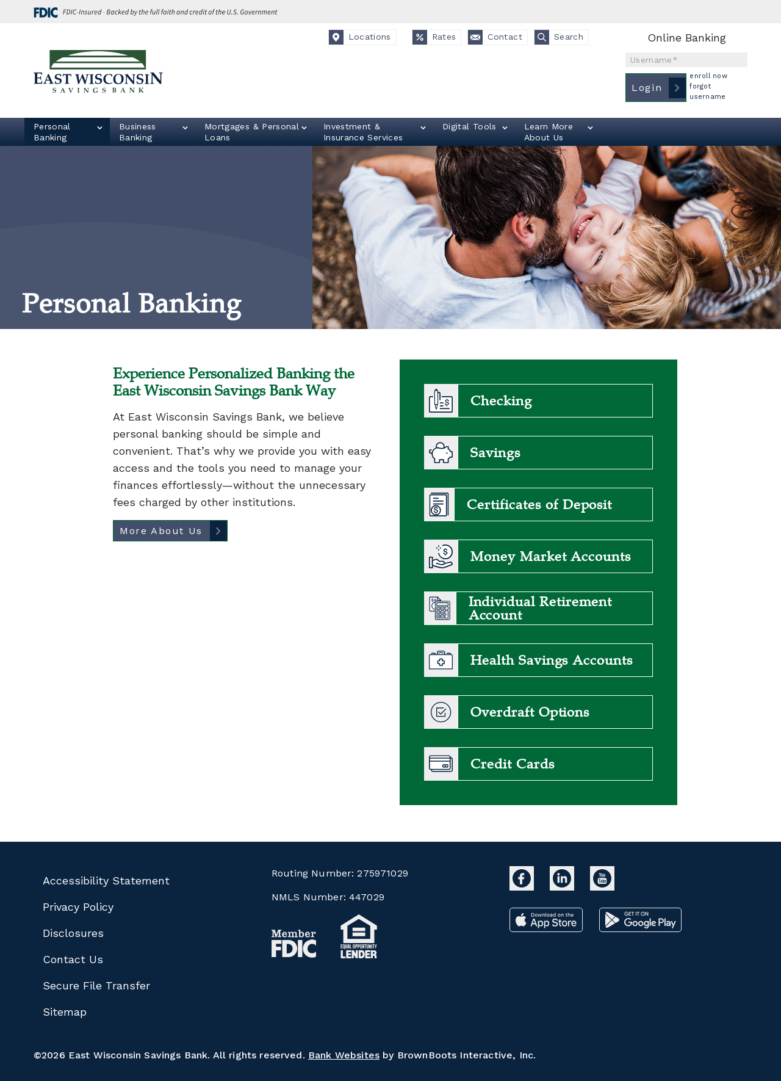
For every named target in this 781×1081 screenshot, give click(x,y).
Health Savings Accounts (551, 660)
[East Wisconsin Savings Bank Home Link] (99, 74)
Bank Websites (344, 1055)
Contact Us (73, 959)
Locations (360, 37)
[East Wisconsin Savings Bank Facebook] (523, 886)
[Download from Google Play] (640, 928)
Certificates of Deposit (539, 505)
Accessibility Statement (106, 880)
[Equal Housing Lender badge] (359, 939)
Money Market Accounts (550, 557)
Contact (495, 37)
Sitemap (65, 1011)
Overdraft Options (529, 712)
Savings (495, 453)
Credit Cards (512, 764)
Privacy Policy (78, 906)
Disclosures (73, 933)
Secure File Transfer (96, 985)
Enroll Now (708, 76)
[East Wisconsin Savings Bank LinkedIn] (564, 886)
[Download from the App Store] (548, 928)
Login (647, 87)
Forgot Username (707, 91)
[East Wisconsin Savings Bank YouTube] (602, 886)
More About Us (161, 531)
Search (558, 37)
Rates (434, 37)
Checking (501, 401)
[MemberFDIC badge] (294, 946)
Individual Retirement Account (540, 608)
